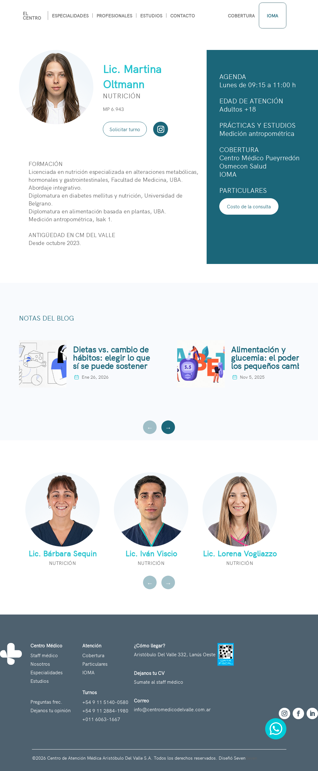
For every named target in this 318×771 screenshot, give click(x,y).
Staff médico (44, 655)
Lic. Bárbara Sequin (62, 553)
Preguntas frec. (46, 701)
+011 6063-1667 (101, 719)
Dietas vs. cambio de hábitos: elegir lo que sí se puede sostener (111, 356)
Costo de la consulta (249, 206)
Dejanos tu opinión (50, 710)
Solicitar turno (124, 129)
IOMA (88, 672)
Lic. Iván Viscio (151, 553)
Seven (251, 758)
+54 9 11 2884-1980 (105, 710)
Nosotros (40, 663)
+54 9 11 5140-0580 (105, 702)
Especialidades (46, 672)
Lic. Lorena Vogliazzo (240, 553)
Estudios (39, 680)
